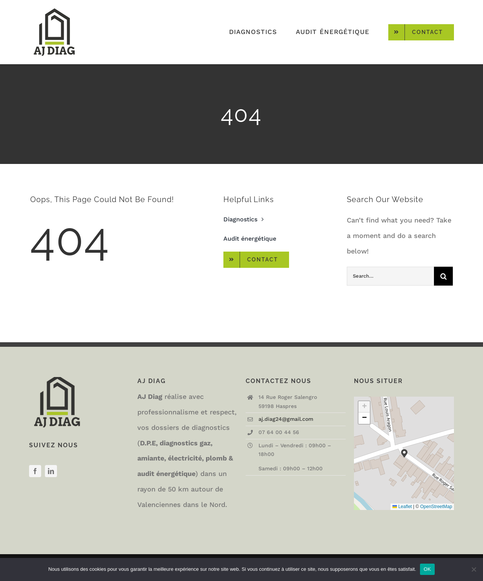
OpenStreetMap (436, 506)
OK (427, 569)
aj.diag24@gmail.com (285, 419)
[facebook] (35, 471)
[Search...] (390, 276)
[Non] (473, 569)
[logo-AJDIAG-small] (54, 7)
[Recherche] (443, 276)
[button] (404, 453)
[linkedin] (51, 471)
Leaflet (402, 506)
